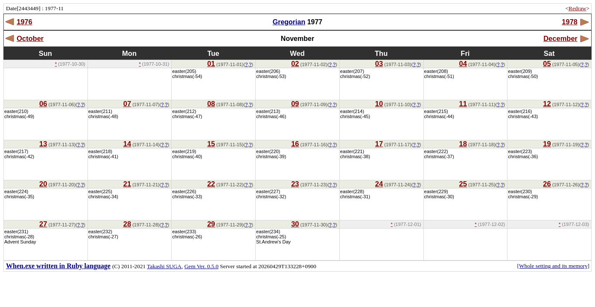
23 (295, 184)
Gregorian (289, 22)
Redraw (577, 8)
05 (547, 63)
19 (547, 144)
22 (211, 184)
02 (295, 63)
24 (379, 184)
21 (127, 184)
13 (43, 144)
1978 (570, 22)
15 (211, 144)
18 (463, 144)
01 (211, 63)
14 (127, 144)
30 (295, 224)
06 (43, 103)
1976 (24, 22)
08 (211, 103)
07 (127, 103)
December (560, 38)
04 (463, 63)
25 (463, 184)
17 (379, 144)
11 (463, 103)
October (30, 38)
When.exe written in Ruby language (58, 265)
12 (547, 103)
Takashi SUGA (164, 266)
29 (211, 224)
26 (547, 184)
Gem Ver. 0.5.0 (201, 266)
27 (43, 224)
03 (379, 63)
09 (295, 103)
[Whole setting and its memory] (553, 266)
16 (295, 144)
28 (127, 224)
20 (43, 184)
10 (379, 103)
